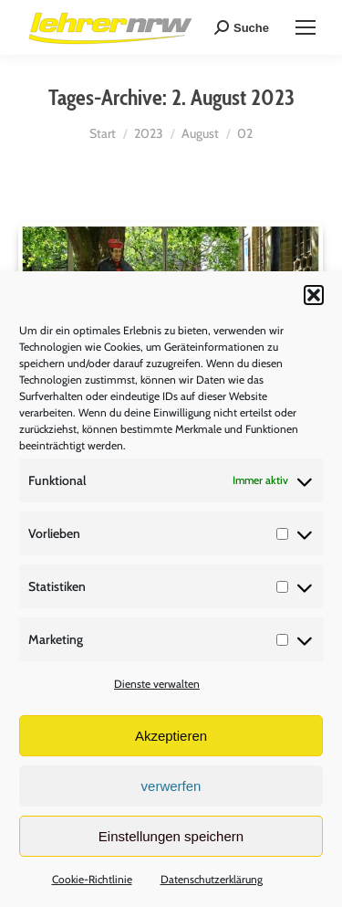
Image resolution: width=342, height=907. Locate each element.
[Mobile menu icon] (305, 27)
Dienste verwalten (157, 684)
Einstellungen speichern (171, 836)
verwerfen (171, 786)
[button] (314, 295)
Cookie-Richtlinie (92, 879)
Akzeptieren (171, 736)
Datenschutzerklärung (212, 879)
